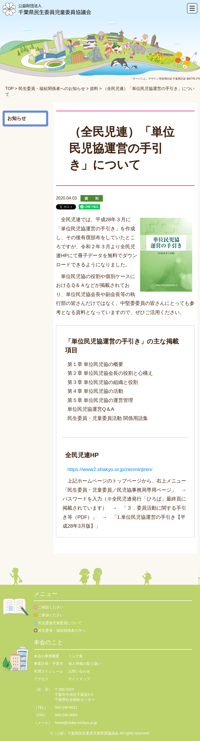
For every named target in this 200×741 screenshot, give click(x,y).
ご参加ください (51, 615)
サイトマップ (79, 679)
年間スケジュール (48, 671)
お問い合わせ (79, 671)
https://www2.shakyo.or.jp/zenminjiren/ (109, 469)
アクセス (41, 679)
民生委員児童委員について (60, 623)
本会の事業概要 (46, 656)
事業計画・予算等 (48, 663)
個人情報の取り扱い (84, 663)
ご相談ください (51, 607)
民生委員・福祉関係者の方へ (61, 630)
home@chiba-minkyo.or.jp (76, 723)
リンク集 (75, 656)
